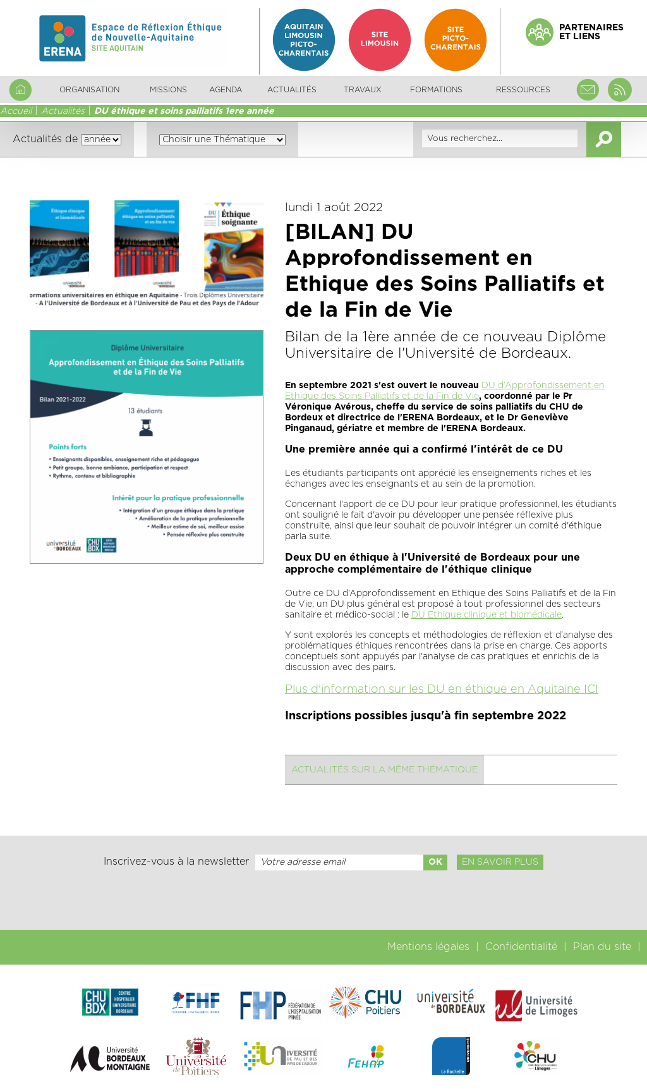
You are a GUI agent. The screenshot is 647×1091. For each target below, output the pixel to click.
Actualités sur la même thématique (384, 769)
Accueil (16, 111)
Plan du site (602, 947)
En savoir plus (500, 862)
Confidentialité (521, 947)
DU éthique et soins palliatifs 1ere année (184, 111)
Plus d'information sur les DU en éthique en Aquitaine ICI (441, 689)
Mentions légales (428, 947)
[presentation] (323, 900)
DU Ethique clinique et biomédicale (486, 615)
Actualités (292, 90)
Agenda (225, 90)
